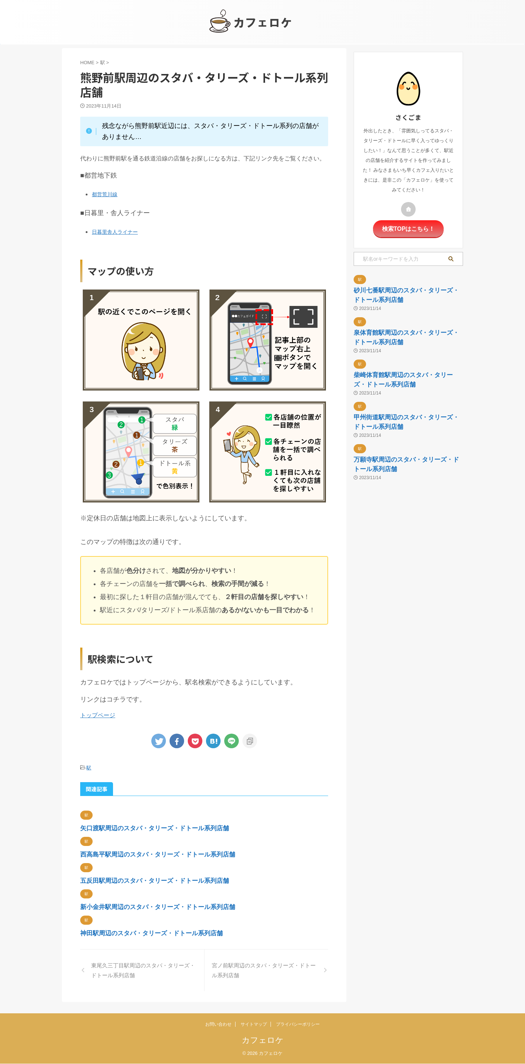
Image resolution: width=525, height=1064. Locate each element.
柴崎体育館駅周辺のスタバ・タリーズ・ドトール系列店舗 (405, 432)
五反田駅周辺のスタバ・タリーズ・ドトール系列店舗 (191, 882)
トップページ (97, 715)
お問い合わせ (218, 1024)
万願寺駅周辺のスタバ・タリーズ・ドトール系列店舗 (405, 560)
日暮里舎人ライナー (118, 231)
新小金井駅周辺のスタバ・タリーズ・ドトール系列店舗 (196, 909)
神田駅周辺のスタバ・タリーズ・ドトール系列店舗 (186, 936)
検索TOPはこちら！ (408, 228)
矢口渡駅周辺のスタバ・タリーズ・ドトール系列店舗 (191, 827)
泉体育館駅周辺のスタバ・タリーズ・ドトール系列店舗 (405, 368)
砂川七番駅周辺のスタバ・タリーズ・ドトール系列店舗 (405, 304)
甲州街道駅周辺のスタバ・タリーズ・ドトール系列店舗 (405, 496)
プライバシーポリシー (298, 1024)
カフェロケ (263, 1040)
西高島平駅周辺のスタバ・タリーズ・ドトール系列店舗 (196, 854)
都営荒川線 (106, 194)
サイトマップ (254, 1024)
